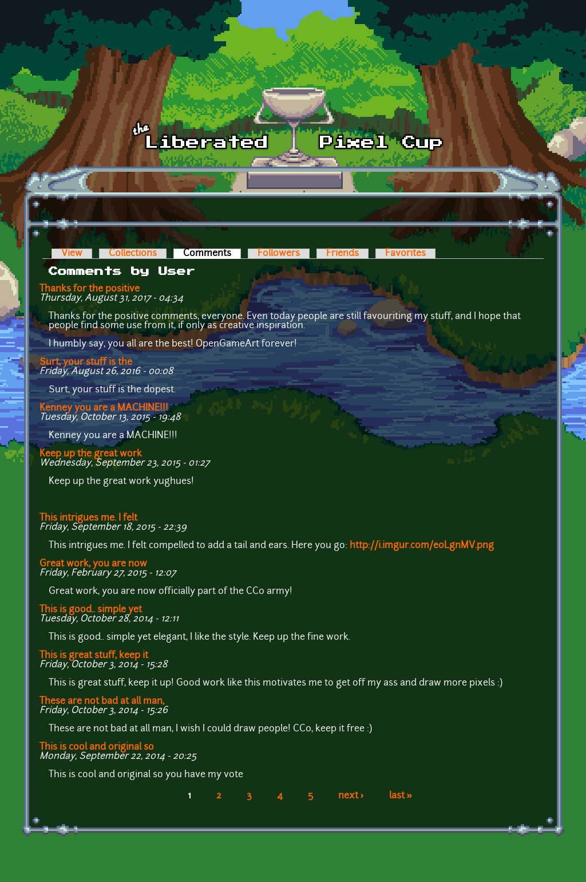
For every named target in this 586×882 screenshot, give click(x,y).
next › (351, 796)
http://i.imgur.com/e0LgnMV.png (422, 545)
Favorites (405, 253)
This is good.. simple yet (90, 610)
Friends (342, 253)
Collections (133, 253)
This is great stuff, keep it (93, 655)
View (71, 253)
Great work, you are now (93, 564)
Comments (212, 253)
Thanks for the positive (89, 289)
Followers (279, 253)
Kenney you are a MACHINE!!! (103, 408)
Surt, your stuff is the (85, 362)
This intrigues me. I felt (88, 518)
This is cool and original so (96, 747)
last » (401, 796)
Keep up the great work (90, 454)
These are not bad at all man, (101, 701)
